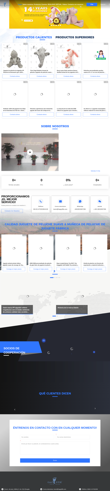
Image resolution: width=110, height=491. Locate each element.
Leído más (75, 171)
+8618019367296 (80, 209)
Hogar (20, 4)
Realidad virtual (55, 4)
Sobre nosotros (28, 4)
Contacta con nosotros (75, 4)
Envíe (55, 460)
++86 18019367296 (100, 209)
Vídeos (64, 4)
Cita (92, 4)
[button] (15, 410)
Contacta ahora (15, 76)
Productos (37, 4)
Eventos (44, 4)
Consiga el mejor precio (13, 269)
